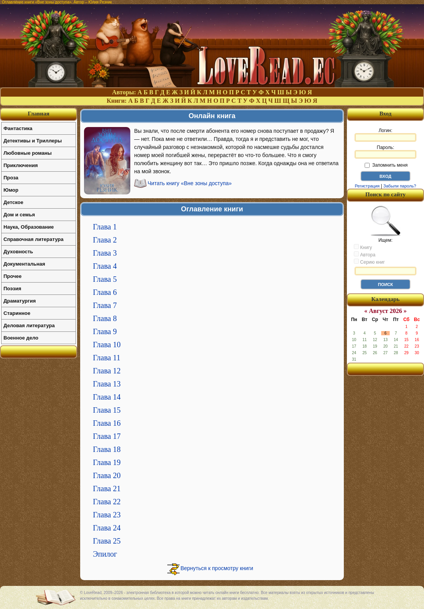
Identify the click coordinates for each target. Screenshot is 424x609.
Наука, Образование (28, 227)
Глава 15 (107, 410)
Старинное (16, 313)
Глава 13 (107, 384)
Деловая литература (29, 325)
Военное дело (21, 338)
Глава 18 (107, 449)
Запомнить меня (386, 165)
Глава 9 (105, 331)
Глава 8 (105, 318)
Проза (11, 178)
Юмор (11, 190)
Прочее (12, 276)
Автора (364, 254)
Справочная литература (33, 239)
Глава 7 (105, 305)
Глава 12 (107, 370)
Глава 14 (107, 397)
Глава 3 (105, 253)
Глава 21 (107, 488)
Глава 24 (107, 528)
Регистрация (367, 186)
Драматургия (19, 301)
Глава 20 (107, 475)
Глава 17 (107, 436)
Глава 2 (105, 240)
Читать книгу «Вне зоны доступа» (190, 183)
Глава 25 (107, 541)
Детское (13, 202)
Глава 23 (107, 514)
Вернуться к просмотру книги (216, 568)
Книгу (363, 247)
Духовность (18, 251)
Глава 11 (106, 357)
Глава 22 (107, 501)
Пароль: (385, 152)
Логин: (385, 135)
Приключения (20, 165)
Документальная (24, 264)
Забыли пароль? (400, 186)
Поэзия (12, 288)
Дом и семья (19, 215)
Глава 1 (105, 227)
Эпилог (105, 554)
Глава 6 (105, 292)
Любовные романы (27, 153)
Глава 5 (105, 279)
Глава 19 (107, 462)
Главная (38, 113)
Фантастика (17, 128)
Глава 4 (105, 266)
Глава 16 (107, 423)
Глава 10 (107, 344)
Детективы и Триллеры (32, 141)
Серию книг (369, 262)
